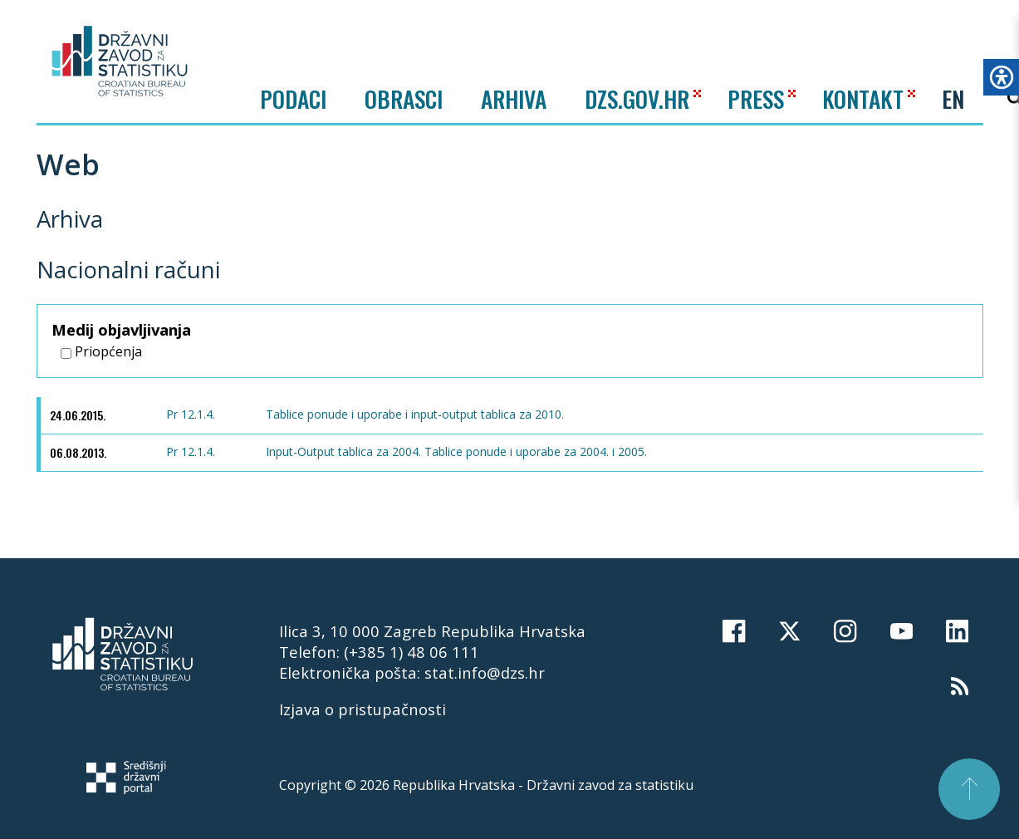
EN (953, 98)
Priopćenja (101, 351)
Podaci (293, 98)
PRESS (756, 98)
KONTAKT (863, 98)
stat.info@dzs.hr (484, 672)
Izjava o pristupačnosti (362, 709)
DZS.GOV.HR (637, 98)
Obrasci (404, 98)
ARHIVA (513, 98)
